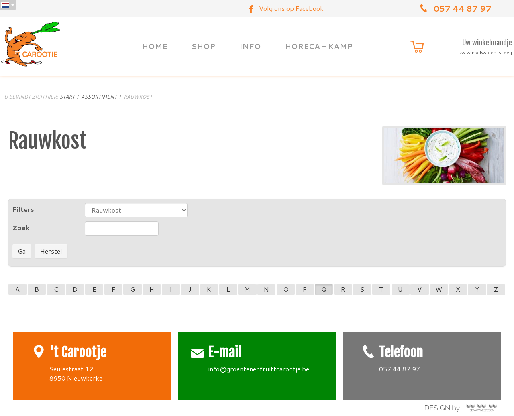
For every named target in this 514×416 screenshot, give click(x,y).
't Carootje (77, 352)
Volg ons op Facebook (291, 8)
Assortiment (99, 96)
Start (67, 96)
